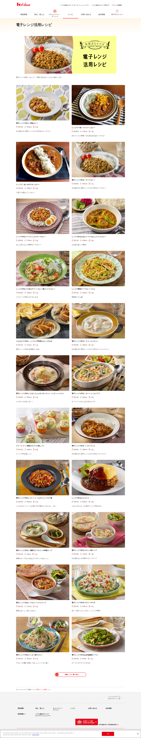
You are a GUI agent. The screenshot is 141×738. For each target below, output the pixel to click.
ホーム (18, 689)
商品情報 (23, 14)
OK (108, 734)
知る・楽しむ (39, 14)
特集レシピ (31, 689)
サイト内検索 (117, 5)
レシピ (70, 14)
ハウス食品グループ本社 (99, 5)
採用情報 (21, 714)
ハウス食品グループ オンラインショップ (73, 5)
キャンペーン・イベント (55, 15)
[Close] (138, 734)
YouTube (92, 697)
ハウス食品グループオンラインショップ (42, 714)
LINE (27, 697)
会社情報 (101, 14)
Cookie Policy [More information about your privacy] (35, 734)
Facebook (70, 697)
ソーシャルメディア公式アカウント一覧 (114, 697)
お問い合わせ (86, 14)
